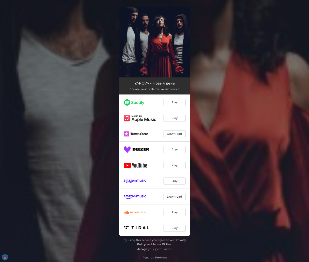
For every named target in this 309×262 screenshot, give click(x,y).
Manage (141, 249)
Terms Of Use (162, 244)
